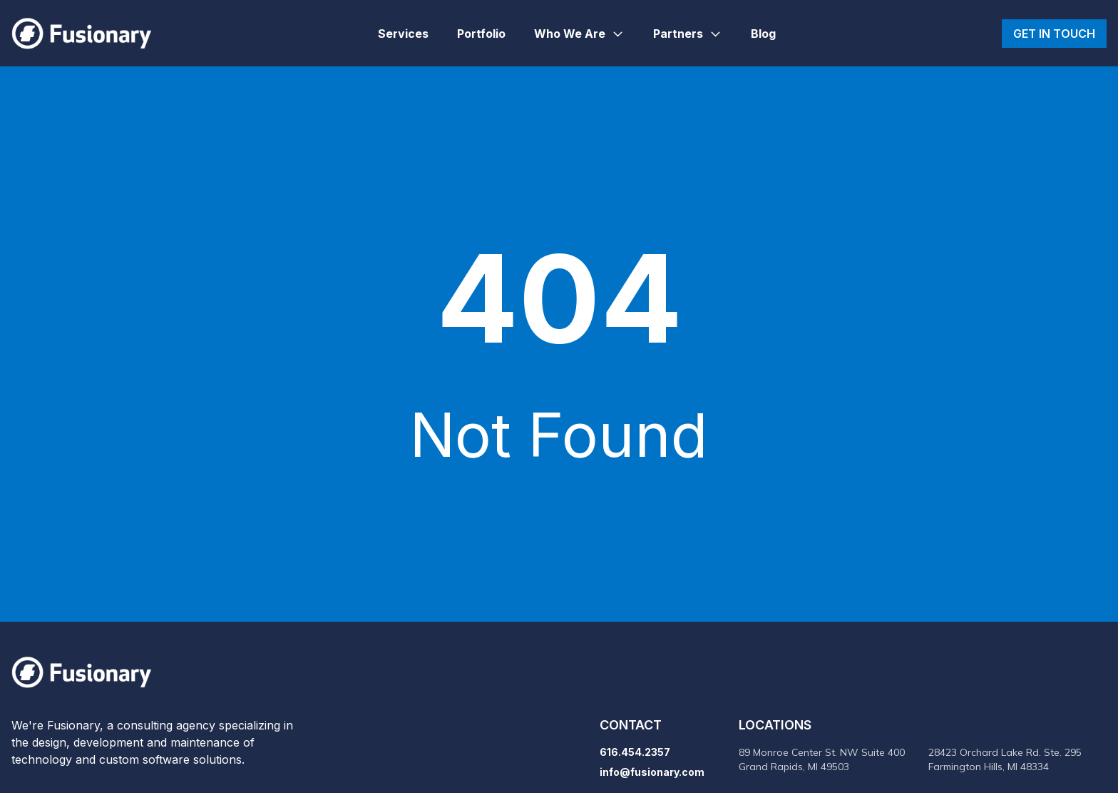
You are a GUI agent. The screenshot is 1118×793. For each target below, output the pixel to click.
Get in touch (1054, 33)
